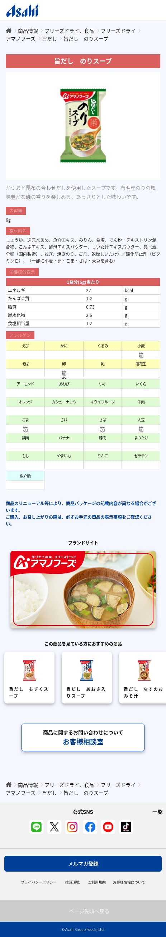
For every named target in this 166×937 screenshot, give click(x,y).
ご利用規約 (97, 882)
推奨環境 (72, 882)
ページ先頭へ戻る (89, 911)
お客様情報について (129, 882)
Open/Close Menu (140, 10)
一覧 (157, 811)
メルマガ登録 (83, 864)
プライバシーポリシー (39, 882)
